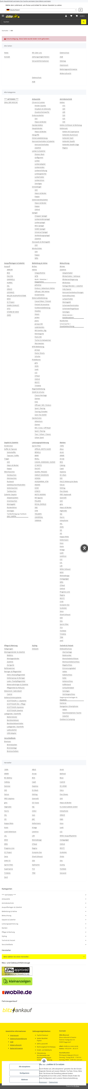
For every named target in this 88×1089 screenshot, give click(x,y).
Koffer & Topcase (10, 449)
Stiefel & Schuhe (38, 392)
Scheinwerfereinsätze (70, 305)
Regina (65, 148)
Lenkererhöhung (41, 170)
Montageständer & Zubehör (14, 652)
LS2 (36, 373)
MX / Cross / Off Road (43, 428)
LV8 (61, 566)
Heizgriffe (35, 135)
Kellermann (64, 540)
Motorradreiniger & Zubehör (17, 684)
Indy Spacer (66, 289)
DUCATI (37, 468)
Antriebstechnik (8, 903)
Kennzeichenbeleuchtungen (73, 292)
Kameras (63, 703)
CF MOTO (38, 465)
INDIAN (37, 485)
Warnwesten (39, 343)
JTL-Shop (76, 1086)
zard (61, 640)
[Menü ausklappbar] (3, 14)
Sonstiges (38, 183)
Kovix (62, 546)
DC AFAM (63, 786)
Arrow (62, 459)
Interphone (64, 520)
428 (63, 112)
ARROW (10, 270)
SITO (8, 308)
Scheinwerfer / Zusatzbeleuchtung (67, 325)
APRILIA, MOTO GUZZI (43, 449)
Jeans (37, 321)
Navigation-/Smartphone (69, 706)
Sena (61, 611)
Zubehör (38, 148)
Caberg (62, 465)
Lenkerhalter (39, 177)
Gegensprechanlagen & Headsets (68, 698)
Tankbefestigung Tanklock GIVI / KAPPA (16, 515)
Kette (64, 678)
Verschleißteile (7, 944)
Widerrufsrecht (65, 73)
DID (61, 478)
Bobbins (10, 655)
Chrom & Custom (38, 102)
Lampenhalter (67, 299)
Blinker (62, 266)
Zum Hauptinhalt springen (10, 1)
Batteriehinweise (16, 1048)
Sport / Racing (40, 408)
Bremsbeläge (12, 748)
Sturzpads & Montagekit (41, 242)
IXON (36, 366)
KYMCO (37, 491)
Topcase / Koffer (13, 455)
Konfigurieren (24, 1073)
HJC (61, 514)
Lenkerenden (40, 167)
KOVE (37, 488)
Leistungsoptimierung (10, 924)
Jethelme (38, 285)
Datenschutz (53, 1082)
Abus (62, 449)
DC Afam (63, 475)
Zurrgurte (10, 665)
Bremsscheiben (13, 751)
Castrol (9, 694)
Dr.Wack (35, 790)
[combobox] (41, 10)
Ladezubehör (12, 730)
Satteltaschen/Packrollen (16, 485)
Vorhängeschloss (68, 694)
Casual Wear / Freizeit (43, 301)
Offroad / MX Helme (42, 291)
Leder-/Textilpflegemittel (16, 681)
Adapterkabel (67, 273)
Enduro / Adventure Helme (45, 288)
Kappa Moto (64, 537)
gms (36, 363)
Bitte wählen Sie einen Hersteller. (16, 957)
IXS (61, 530)
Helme (34, 270)
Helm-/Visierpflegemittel (16, 675)
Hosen (37, 314)
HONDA (37, 478)
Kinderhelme (39, 295)
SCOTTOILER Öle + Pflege (16, 704)
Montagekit (66, 302)
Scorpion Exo (64, 605)
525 (63, 118)
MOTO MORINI (40, 494)
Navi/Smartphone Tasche (71, 713)
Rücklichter (64, 321)
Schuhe (37, 356)
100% (62, 446)
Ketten (62, 102)
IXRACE (9, 289)
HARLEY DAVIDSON (42, 475)
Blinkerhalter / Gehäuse (71, 276)
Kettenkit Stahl (67, 138)
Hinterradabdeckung (40, 138)
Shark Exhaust (65, 614)
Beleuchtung (6, 915)
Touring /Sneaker (41, 411)
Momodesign (64, 575)
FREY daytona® (65, 494)
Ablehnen (24, 1079)
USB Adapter (11, 733)
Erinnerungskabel (69, 668)
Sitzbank (35, 649)
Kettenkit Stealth (68, 141)
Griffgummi (39, 157)
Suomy (62, 865)
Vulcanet (63, 873)
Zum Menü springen (43, 1)
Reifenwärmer (9, 668)
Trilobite (38, 385)
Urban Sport (39, 437)
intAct (34, 811)
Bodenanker (66, 655)
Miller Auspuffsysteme (68, 836)
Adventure (38, 421)
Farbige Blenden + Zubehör (72, 286)
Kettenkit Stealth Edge (70, 144)
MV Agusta (39, 498)
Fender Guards (40, 106)
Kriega (62, 550)
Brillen (34, 266)
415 (63, 106)
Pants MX (38, 337)
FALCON (10, 276)
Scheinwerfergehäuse (70, 308)
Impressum (43, 1082)
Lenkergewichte (40, 174)
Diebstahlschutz (66, 649)
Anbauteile (6, 899)
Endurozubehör (38, 115)
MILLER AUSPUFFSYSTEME (16, 296)
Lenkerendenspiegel (42, 219)
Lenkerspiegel (40, 222)
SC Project (10, 302)
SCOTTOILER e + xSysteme (16, 701)
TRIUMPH (38, 514)
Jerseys (37, 350)
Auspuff (7, 266)
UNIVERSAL (39, 517)
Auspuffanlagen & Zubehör (12, 907)
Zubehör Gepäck (10, 494)
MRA (36, 258)
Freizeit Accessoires (42, 304)
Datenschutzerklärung (18, 1039)
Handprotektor (37, 125)
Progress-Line (65, 592)
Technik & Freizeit (8, 940)
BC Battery (8, 778)
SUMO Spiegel (40, 229)
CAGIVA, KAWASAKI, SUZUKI (45, 462)
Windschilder (37, 248)
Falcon (62, 485)
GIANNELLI (11, 279)
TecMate (63, 631)
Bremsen (7, 741)
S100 (61, 601)
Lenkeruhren (39, 180)
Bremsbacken (12, 745)
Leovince (35, 832)
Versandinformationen (40, 61)
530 (63, 122)
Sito (61, 621)
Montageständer (13, 658)
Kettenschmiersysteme (12, 697)
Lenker (37, 161)
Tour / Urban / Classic (43, 434)
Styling (4, 936)
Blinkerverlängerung (70, 279)
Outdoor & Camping (67, 719)
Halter (64, 671)
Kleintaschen (12, 478)
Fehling (62, 488)
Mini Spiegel (39, 226)
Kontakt (7, 57)
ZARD (9, 315)
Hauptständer (37, 128)
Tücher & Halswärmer (43, 340)
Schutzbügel (36, 187)
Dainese (7, 786)
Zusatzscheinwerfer (42, 112)
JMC (33, 819)
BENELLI (38, 452)
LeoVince (63, 556)
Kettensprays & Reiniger (16, 678)
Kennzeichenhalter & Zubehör (43, 141)
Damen (37, 398)
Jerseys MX (39, 324)
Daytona (63, 472)
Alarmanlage (67, 652)
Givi (36, 118)
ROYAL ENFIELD (40, 504)
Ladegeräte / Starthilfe (12, 714)
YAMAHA (38, 520)
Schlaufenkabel (68, 688)
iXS (61, 533)
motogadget (64, 579)
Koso (61, 543)
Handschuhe (36, 418)
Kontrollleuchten (68, 296)
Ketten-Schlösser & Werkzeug (71, 125)
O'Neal (37, 376)
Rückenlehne (12, 507)
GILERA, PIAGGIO (41, 472)
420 (63, 109)
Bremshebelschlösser (70, 658)
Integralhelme (40, 273)
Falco (62, 790)
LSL (61, 563)
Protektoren (36, 360)
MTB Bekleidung (38, 347)
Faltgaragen (8, 649)
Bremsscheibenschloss (71, 662)
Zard (6, 877)
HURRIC (10, 283)
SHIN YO (7, 860)
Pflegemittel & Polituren (16, 688)
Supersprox (8, 869)
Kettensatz (64, 128)
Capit (62, 468)
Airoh (62, 452)
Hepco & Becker (40, 122)
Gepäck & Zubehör (9, 920)
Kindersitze (8, 446)
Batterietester (12, 717)
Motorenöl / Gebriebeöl (13, 691)
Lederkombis (39, 327)
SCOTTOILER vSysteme (15, 707)
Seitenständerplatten (40, 200)
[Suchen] (83, 21)
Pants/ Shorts (40, 353)
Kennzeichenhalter (42, 144)
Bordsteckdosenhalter (15, 723)
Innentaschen (12, 501)
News (6, 53)
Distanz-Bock (39, 154)
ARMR (62, 455)
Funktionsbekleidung (42, 308)
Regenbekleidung (38, 389)
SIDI (61, 618)
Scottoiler (63, 608)
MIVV (9, 299)
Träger (6, 459)
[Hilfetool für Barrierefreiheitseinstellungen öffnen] (84, 548)
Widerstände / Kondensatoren (68, 316)
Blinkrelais (66, 283)
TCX (61, 627)
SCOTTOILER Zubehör (15, 710)
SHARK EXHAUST (13, 305)
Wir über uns (37, 53)
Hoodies (38, 311)
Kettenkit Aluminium (70, 135)
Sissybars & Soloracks (43, 109)
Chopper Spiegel (41, 216)
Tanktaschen (11, 491)
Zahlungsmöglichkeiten (40, 57)
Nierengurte (39, 334)
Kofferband (66, 684)
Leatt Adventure (10, 832)
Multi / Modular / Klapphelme (41, 280)
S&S (36, 507)
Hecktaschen (11, 475)
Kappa (37, 196)
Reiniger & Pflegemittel (12, 671)
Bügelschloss (67, 665)
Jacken (37, 317)
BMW (37, 455)
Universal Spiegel (41, 232)
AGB (61, 57)
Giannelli (63, 498)
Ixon (33, 815)
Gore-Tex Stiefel (41, 415)
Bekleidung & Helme (9, 911)
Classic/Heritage (41, 395)
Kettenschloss (67, 681)
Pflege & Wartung (8, 932)
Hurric (62, 517)
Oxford (37, 209)
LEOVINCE (10, 292)
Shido (62, 856)
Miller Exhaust (65, 569)
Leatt (36, 369)
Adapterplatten (12, 498)
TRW (61, 637)
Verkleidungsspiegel (42, 235)
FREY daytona (9, 798)
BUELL (37, 459)
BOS (8, 273)
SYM (36, 511)
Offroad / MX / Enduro (43, 405)
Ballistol (63, 774)
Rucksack (10, 481)
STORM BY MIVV (13, 312)
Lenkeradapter (40, 164)
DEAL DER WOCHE (11, 102)
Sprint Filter (36, 446)
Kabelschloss (67, 675)
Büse (61, 778)
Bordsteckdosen (13, 720)
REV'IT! (37, 382)
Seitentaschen (12, 488)
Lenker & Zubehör (38, 151)
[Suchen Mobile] (41, 21)
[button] (66, 16)
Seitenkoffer (11, 452)
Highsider (63, 511)
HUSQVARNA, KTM (41, 481)
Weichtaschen (9, 472)
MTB (36, 276)
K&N (61, 819)
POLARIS (38, 501)
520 (63, 115)
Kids (36, 402)
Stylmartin (36, 865)
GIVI (36, 190)
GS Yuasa (35, 803)
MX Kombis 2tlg (40, 330)
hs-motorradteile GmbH (69, 807)
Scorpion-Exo (37, 852)
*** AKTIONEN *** (9, 895)
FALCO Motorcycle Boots (69, 481)
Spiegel (34, 213)
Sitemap (63, 61)
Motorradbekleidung (39, 298)
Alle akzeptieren (24, 1067)
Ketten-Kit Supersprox (70, 131)
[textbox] (41, 10)
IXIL (8, 286)
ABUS (34, 769)
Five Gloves (64, 491)
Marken (4, 928)
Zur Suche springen (27, 1)
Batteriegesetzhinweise (68, 69)
